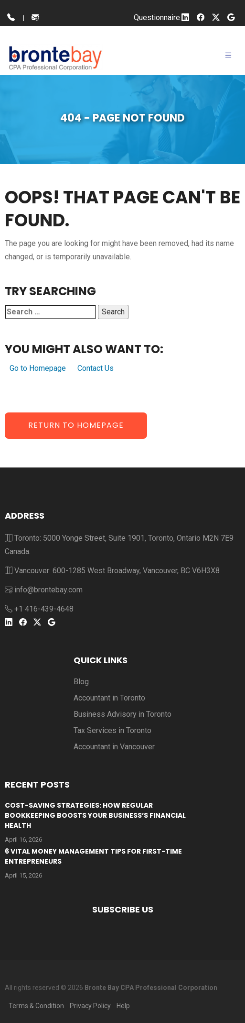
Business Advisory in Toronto (122, 714)
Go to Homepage (38, 368)
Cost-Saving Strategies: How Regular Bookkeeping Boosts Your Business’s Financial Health (95, 815)
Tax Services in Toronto (112, 730)
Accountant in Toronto (109, 697)
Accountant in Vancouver (114, 746)
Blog (81, 681)
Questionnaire (157, 17)
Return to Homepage (76, 425)
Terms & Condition (36, 1006)
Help (123, 1006)
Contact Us (95, 368)
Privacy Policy (90, 1006)
